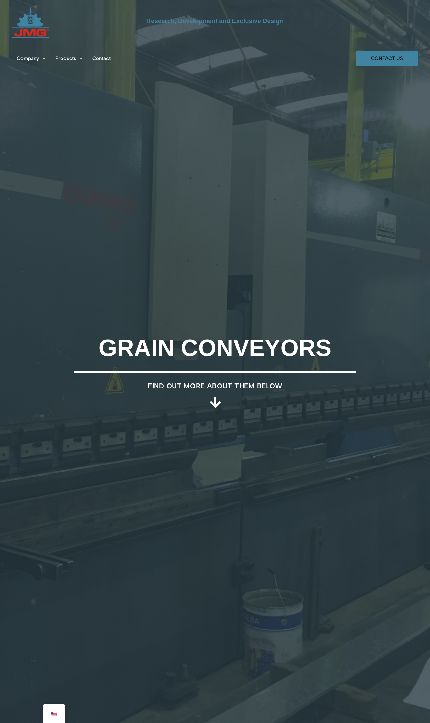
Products (68, 58)
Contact (101, 58)
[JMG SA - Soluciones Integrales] (30, 20)
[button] (42, 58)
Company (31, 58)
